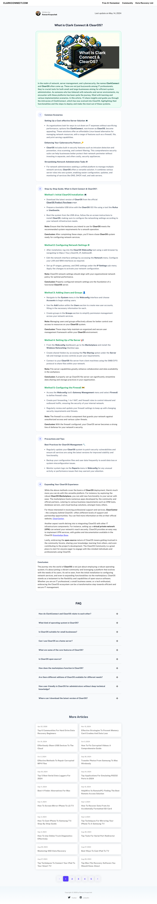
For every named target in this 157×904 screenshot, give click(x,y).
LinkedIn (84, 897)
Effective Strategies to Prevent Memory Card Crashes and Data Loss (100, 732)
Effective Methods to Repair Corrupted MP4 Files (56, 762)
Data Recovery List (144, 3)
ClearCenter (58, 518)
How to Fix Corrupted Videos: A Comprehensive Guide (96, 747)
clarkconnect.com (16, 3)
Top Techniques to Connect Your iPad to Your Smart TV (56, 864)
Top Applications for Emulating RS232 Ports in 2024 (99, 777)
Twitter (72, 897)
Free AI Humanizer (111, 3)
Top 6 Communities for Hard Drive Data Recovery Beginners (56, 732)
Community (127, 3)
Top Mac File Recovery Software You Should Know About (98, 864)
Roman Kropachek (49, 15)
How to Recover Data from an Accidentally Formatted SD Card (96, 807)
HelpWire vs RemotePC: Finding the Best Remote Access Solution (100, 792)
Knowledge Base (60, 535)
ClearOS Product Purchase (59, 202)
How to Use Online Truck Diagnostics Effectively (55, 837)
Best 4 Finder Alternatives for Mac (54, 791)
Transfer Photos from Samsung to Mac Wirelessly (99, 762)
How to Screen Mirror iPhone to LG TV (56, 806)
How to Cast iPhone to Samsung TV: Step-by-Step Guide (55, 822)
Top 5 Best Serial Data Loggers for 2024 (54, 777)
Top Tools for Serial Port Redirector (98, 836)
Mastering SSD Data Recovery (52, 851)
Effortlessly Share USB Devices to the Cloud (55, 747)
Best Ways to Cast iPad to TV (95, 851)
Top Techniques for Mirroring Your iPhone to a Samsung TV (97, 822)
